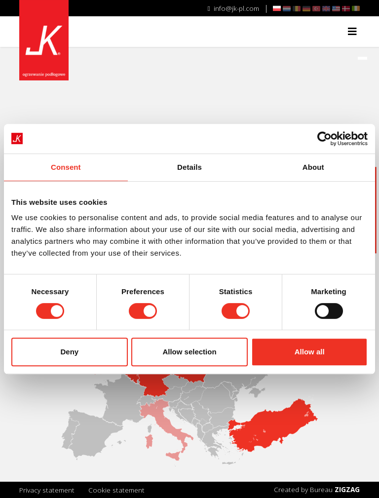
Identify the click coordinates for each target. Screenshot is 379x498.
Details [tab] (189, 167)
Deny (69, 351)
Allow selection (189, 351)
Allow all (310, 351)
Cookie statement (116, 490)
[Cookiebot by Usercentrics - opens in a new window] (324, 138)
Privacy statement (47, 490)
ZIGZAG (347, 489)
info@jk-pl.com (233, 8)
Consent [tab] (66, 167)
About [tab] (313, 167)
